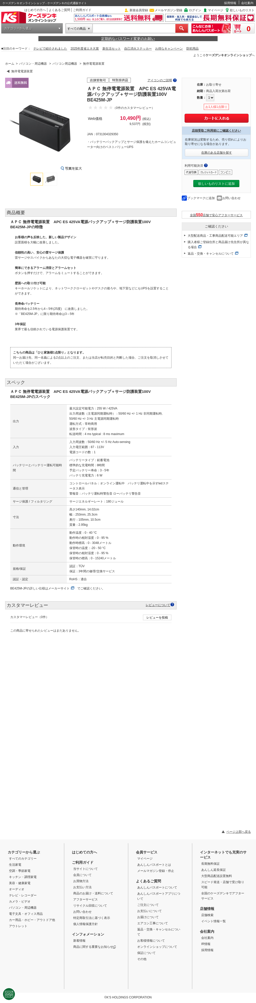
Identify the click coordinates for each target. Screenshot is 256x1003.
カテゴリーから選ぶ (18, 28)
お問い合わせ (231, 198)
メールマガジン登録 (168, 10)
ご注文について (148, 905)
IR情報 (205, 944)
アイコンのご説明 (159, 80)
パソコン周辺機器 (64, 63)
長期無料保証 (210, 863)
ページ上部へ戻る (238, 832)
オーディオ (16, 889)
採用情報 (230, 3)
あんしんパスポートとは (154, 865)
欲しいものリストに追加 (216, 184)
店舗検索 (207, 915)
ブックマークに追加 (201, 198)
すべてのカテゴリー (23, 858)
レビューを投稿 (157, 617)
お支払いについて (149, 911)
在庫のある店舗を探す (216, 152)
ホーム (9, 63)
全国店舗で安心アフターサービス (216, 215)
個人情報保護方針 (85, 924)
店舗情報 (207, 909)
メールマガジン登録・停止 (155, 871)
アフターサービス (85, 899)
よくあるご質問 (59, 10)
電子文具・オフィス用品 (26, 914)
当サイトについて (85, 869)
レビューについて (158, 605)
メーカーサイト (59, 588)
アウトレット (18, 926)
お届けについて (148, 917)
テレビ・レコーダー (23, 895)
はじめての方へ (35, 10)
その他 (141, 959)
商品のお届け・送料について (93, 893)
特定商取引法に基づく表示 (91, 918)
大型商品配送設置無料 (216, 876)
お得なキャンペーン (169, 48)
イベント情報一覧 (213, 921)
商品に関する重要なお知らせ (94, 947)
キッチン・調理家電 (23, 877)
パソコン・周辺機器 (33, 63)
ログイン (195, 10)
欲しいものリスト (242, 10)
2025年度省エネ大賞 (85, 48)
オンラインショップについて (157, 947)
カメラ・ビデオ (19, 901)
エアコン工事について (152, 923)
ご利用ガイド (82, 10)
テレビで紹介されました (50, 48)
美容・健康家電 (19, 883)
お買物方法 (81, 881)
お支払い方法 (82, 887)
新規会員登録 (139, 10)
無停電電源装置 (93, 63)
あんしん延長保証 (213, 870)
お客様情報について (151, 940)
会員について (82, 875)
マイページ (215, 10)
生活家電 (15, 865)
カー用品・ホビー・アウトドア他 (32, 920)
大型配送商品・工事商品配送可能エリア (215, 235)
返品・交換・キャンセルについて (211, 253)
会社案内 (247, 3)
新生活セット (111, 48)
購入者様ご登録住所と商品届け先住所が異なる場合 (218, 244)
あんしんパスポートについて (157, 887)
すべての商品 (76, 28)
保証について (146, 953)
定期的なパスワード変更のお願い (128, 39)
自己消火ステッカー (138, 48)
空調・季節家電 (19, 871)
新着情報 (79, 940)
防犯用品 (192, 48)
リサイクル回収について (90, 905)
